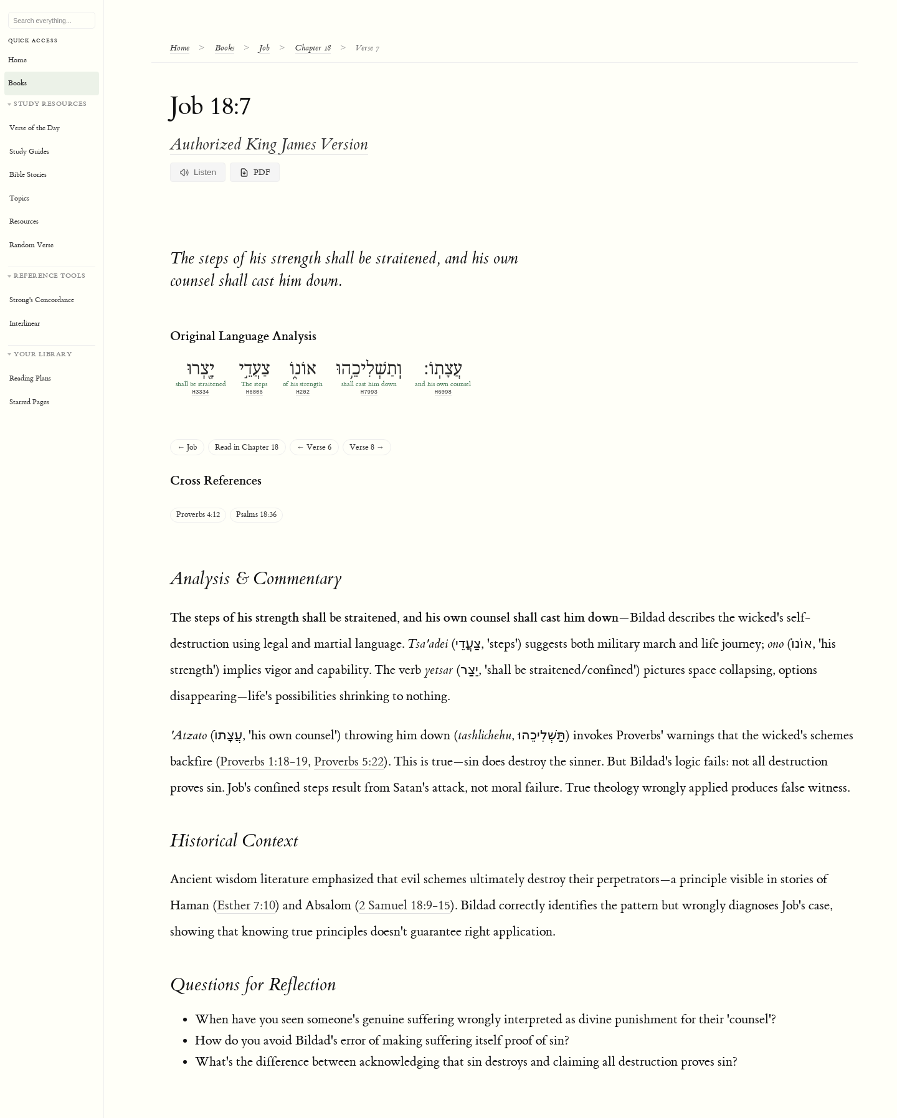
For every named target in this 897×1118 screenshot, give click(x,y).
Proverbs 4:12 (198, 514)
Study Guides (29, 151)
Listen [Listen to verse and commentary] (198, 173)
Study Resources (50, 104)
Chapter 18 (313, 47)
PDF (255, 173)
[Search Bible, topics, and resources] (51, 20)
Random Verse (31, 245)
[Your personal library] (51, 379)
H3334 (200, 392)
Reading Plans (30, 378)
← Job (187, 447)
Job (264, 47)
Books (224, 47)
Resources (24, 221)
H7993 (369, 392)
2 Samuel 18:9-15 (404, 905)
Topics (19, 198)
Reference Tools (50, 276)
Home (179, 47)
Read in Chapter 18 (246, 447)
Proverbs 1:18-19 (264, 761)
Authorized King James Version (269, 144)
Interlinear (24, 323)
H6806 (254, 392)
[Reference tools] (51, 301)
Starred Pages (29, 402)
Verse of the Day (34, 128)
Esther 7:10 (246, 905)
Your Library (43, 354)
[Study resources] (51, 178)
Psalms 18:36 (256, 514)
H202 (303, 392)
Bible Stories (28, 174)
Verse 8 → (366, 447)
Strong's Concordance (41, 300)
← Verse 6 (314, 447)
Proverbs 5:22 (349, 761)
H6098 (443, 392)
